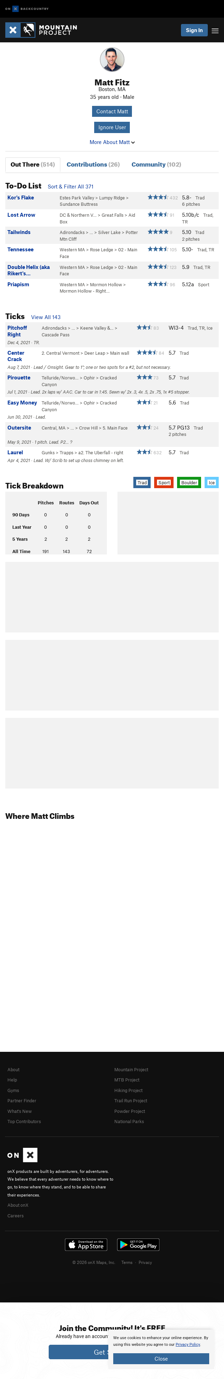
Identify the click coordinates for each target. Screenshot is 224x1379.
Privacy (145, 1262)
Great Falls (112, 215)
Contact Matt (112, 111)
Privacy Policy (188, 1344)
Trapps (66, 452)
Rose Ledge (101, 249)
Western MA (72, 249)
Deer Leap (94, 353)
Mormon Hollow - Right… (85, 291)
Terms (127, 1262)
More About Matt (112, 142)
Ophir (89, 377)
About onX (18, 1205)
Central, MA (54, 428)
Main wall (119, 353)
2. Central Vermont (60, 353)
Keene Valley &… (97, 328)
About (13, 1069)
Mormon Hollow (106, 284)
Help (12, 1080)
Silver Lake (109, 232)
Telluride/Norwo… (60, 377)
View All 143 (46, 317)
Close (161, 1358)
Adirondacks (72, 232)
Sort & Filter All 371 (70, 186)
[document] (161, 1349)
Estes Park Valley (77, 197)
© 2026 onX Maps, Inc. (93, 1262)
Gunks (48, 452)
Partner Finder (21, 1100)
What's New (19, 1111)
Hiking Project (128, 1090)
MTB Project (126, 1080)
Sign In (194, 30)
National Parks (129, 1121)
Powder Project (129, 1111)
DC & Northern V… (78, 215)
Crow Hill (88, 428)
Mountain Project (131, 1069)
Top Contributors (24, 1121)
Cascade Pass (55, 334)
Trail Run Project (130, 1100)
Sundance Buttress (79, 204)
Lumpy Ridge (112, 197)
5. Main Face (115, 428)
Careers (15, 1215)
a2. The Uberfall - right (100, 452)
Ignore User (112, 127)
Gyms (13, 1090)
